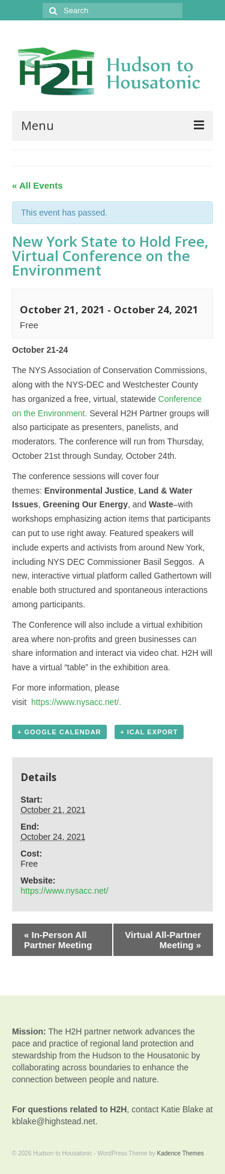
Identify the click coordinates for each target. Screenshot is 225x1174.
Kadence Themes (180, 1153)
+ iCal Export (149, 732)
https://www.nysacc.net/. (76, 702)
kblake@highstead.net (53, 1121)
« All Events (37, 185)
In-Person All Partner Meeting (58, 940)
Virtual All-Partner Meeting (163, 940)
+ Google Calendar (59, 732)
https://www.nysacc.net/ (64, 890)
